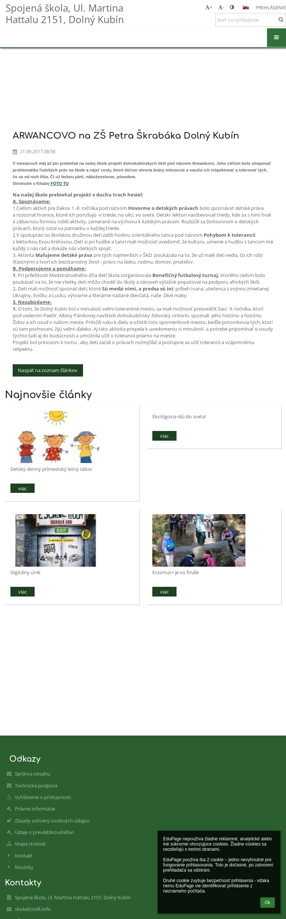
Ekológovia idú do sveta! (179, 416)
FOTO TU (60, 183)
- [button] (221, 7)
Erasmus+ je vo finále (175, 572)
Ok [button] (267, 902)
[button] (245, 7)
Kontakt (24, 855)
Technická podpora (36, 785)
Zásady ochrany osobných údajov (52, 820)
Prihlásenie (271, 7)
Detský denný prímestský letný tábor (51, 469)
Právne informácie (35, 808)
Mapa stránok (30, 843)
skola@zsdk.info (33, 909)
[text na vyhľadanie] (250, 19)
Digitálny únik (25, 572)
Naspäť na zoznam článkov (47, 370)
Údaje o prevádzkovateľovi (44, 832)
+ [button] (208, 7)
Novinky (24, 867)
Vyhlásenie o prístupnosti (43, 797)
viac (22, 488)
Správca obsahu (32, 773)
